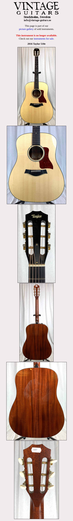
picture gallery (26, 29)
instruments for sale (43, 38)
